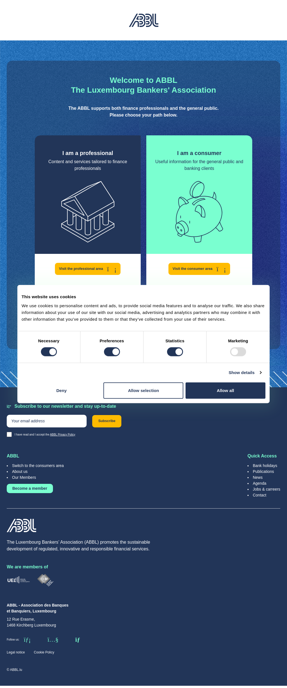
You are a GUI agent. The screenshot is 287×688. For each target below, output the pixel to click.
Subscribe (111, 423)
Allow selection (143, 390)
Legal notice (16, 655)
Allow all (225, 390)
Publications (263, 473)
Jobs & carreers (266, 491)
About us (19, 473)
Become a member (29, 490)
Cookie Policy (44, 655)
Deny (61, 390)
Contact (259, 497)
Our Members (24, 479)
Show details (242, 372)
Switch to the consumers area (38, 468)
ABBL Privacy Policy (62, 436)
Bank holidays (265, 468)
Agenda (259, 485)
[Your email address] (47, 423)
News (258, 479)
